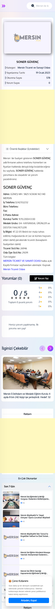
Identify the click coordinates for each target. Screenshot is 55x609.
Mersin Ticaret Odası (14, 269)
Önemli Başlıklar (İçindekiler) (22, 148)
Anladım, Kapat (29, 600)
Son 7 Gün (9, 486)
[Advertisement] (27, 117)
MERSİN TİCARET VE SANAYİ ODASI (22, 260)
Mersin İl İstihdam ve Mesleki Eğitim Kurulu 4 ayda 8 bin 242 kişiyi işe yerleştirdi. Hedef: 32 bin (26, 397)
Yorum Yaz (41, 278)
